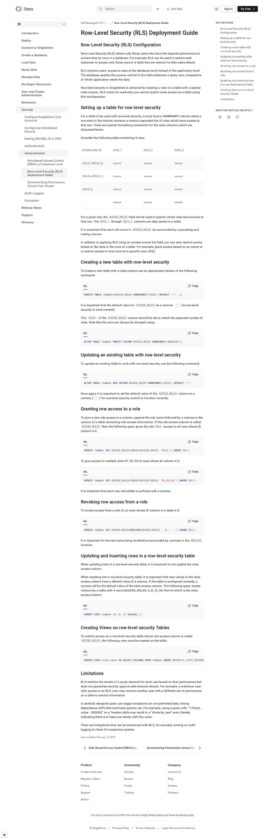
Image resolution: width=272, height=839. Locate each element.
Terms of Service (178, 819)
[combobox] (217, 9)
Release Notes (32, 207)
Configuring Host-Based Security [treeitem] (41, 129)
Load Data (29, 62)
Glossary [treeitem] (28, 222)
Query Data (29, 69)
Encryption (32, 200)
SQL (85, 286)
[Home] (24, 9)
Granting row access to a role (237, 65)
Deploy (26, 40)
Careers (172, 790)
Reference (29, 102)
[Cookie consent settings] (4, 835)
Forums (129, 776)
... (109, 22)
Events (128, 790)
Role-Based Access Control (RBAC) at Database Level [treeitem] (45, 162)
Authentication (34, 146)
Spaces (128, 783)
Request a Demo (90, 783)
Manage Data (31, 77)
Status (85, 803)
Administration (35, 153)
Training (129, 796)
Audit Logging (34, 193)
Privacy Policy (155, 819)
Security (27, 109)
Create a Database (34, 55)
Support (27, 215)
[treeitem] (41, 33)
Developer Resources (36, 84)
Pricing (85, 790)
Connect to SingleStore (38, 47)
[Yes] (220, 116)
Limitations (227, 99)
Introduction (30, 33)
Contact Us (174, 776)
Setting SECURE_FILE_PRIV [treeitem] (43, 138)
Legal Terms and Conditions (178, 832)
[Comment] (237, 116)
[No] (228, 116)
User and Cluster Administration (33, 93)
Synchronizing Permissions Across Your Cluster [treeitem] (46, 184)
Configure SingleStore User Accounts (43, 118)
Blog (170, 783)
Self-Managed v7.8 (92, 22)
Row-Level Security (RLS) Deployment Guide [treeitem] (45, 173)
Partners (173, 796)
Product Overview (91, 776)
